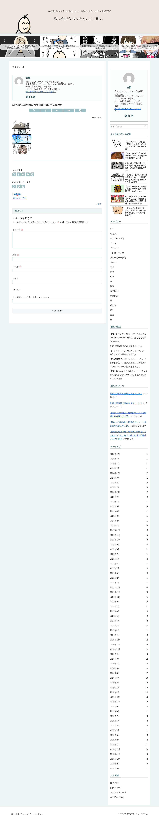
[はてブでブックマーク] (57, 110)
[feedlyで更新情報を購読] (30, 97)
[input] (129, 126)
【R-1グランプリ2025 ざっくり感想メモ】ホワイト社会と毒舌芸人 (127, 353)
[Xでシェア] (34, 110)
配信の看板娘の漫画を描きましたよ (126, 346)
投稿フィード (116, 788)
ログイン (114, 783)
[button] (80, 110)
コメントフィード (118, 792)
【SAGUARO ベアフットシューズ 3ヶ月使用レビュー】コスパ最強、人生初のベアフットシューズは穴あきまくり (128, 363)
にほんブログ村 (19, 198)
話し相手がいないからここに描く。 (41, 92)
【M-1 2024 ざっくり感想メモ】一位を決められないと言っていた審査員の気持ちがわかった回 (128, 375)
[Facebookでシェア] (45, 110)
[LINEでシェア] (68, 110)
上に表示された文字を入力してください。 (31, 300)
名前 (15, 258)
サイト (15, 281)
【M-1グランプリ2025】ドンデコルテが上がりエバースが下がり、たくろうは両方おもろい (128, 337)
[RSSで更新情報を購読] (33, 97)
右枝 (28, 78)
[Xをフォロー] (27, 97)
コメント (17, 230)
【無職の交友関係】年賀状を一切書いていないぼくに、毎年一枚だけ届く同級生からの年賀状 (128, 435)
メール (16, 269)
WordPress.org (117, 797)
